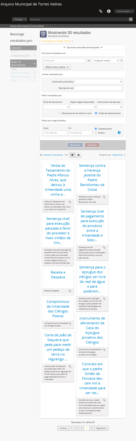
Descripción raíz (66, 88)
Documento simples (20, 73)
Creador (16, 47)
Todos (14, 52)
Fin (69, 128)
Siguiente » (101, 428)
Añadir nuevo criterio (56, 66)
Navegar (19, 19)
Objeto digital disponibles (82, 102)
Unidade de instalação (21, 77)
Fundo (14, 81)
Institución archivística (62, 81)
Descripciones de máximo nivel (75, 113)
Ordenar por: (105, 154)
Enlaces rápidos (109, 11)
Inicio (46, 128)
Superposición (103, 128)
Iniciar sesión (123, 11)
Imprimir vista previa (51, 154)
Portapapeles (101, 11)
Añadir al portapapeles (70, 201)
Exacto (100, 132)
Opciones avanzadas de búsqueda (83, 47)
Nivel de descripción (18, 63)
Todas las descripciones (108, 113)
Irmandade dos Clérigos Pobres (26, 56)
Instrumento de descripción (109, 102)
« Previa (63, 428)
